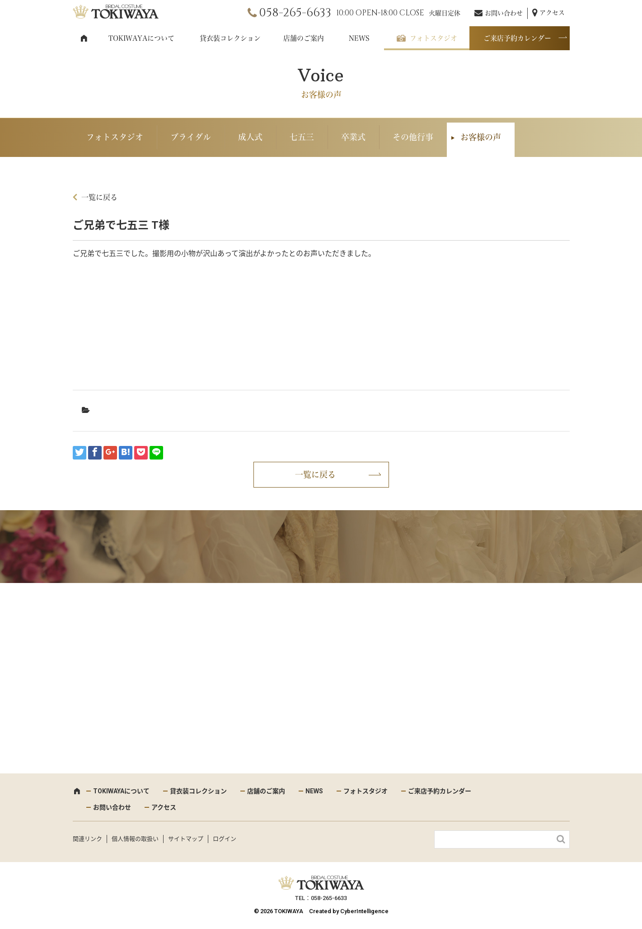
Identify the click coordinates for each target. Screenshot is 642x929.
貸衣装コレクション (230, 38)
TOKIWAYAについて (141, 38)
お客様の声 (480, 137)
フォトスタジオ (433, 38)
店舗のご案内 (303, 38)
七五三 (302, 137)
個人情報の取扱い (135, 838)
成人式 (250, 137)
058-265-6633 (295, 13)
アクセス (552, 12)
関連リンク (87, 838)
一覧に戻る (99, 197)
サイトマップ (185, 838)
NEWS (359, 38)
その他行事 (413, 137)
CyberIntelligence (364, 911)
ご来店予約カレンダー (517, 38)
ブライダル (190, 137)
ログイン (224, 838)
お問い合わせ (504, 13)
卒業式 (353, 137)
